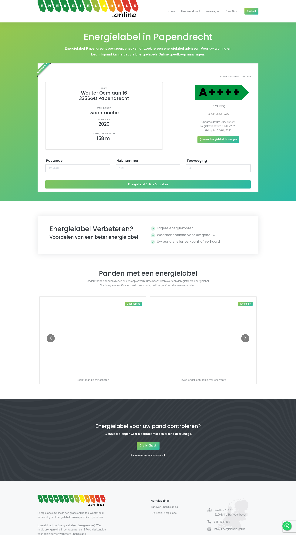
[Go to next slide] (245, 338)
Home (171, 11)
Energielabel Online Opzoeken (148, 184)
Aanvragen (213, 11)
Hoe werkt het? (190, 11)
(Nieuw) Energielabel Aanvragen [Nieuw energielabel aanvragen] (218, 139)
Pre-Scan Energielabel (164, 512)
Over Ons (231, 11)
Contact (251, 11)
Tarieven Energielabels (164, 506)
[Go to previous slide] (51, 338)
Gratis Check (148, 445)
